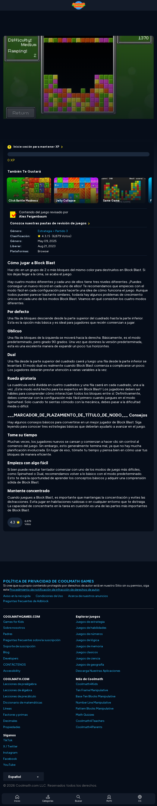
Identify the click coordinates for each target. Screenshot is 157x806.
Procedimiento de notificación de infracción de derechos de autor (55, 589)
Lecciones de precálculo (19, 696)
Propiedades (11, 727)
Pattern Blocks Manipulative (94, 708)
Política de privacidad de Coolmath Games (48, 581)
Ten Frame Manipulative (92, 690)
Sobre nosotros (14, 628)
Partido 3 (61, 231)
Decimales (10, 721)
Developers (10, 658)
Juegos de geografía (90, 664)
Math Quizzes (85, 715)
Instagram (10, 752)
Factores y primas (15, 715)
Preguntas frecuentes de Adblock (25, 601)
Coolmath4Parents (89, 727)
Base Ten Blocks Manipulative (95, 696)
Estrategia (45, 231)
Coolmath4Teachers (90, 721)
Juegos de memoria (89, 646)
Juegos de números (89, 634)
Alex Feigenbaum (33, 216)
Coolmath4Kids (87, 684)
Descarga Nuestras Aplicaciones (98, 671)
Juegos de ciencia (88, 658)
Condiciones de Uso (49, 596)
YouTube (9, 765)
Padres (7, 634)
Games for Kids (13, 622)
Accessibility (11, 671)
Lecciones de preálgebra (20, 684)
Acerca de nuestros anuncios (88, 596)
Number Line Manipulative (93, 702)
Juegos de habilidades (91, 628)
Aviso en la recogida (17, 596)
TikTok (7, 740)
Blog (6, 652)
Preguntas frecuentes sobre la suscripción (31, 640)
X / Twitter (10, 746)
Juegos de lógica (87, 640)
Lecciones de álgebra (17, 690)
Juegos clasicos (87, 652)
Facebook (10, 759)
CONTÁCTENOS (14, 664)
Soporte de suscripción (19, 646)
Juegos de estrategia (90, 622)
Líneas (7, 708)
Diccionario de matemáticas (22, 702)
